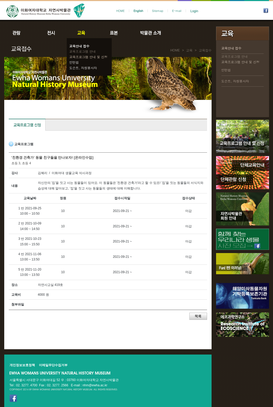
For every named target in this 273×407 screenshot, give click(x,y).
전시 (51, 33)
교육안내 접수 (79, 46)
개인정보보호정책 (22, 365)
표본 (113, 33)
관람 (19, 33)
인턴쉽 (74, 62)
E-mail (176, 10)
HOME (120, 10)
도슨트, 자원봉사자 (83, 67)
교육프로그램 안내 (82, 51)
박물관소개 (150, 33)
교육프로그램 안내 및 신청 (88, 57)
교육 (82, 33)
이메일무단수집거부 (53, 365)
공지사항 (186, 33)
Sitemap (157, 10)
